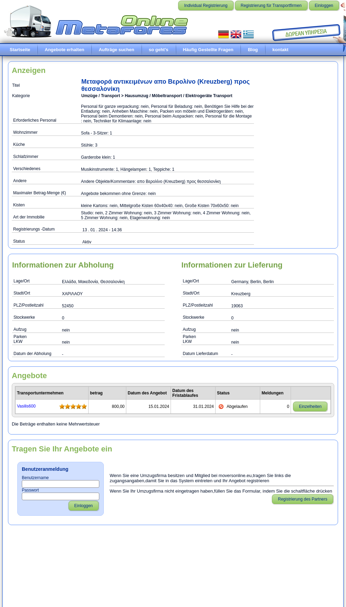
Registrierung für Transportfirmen (271, 5)
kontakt (280, 49)
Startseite (20, 49)
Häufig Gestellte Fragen (208, 49)
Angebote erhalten (64, 49)
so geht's (159, 49)
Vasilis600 (26, 406)
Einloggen (324, 5)
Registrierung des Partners (302, 499)
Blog (253, 49)
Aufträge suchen (116, 49)
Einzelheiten (310, 406)
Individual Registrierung (205, 5)
